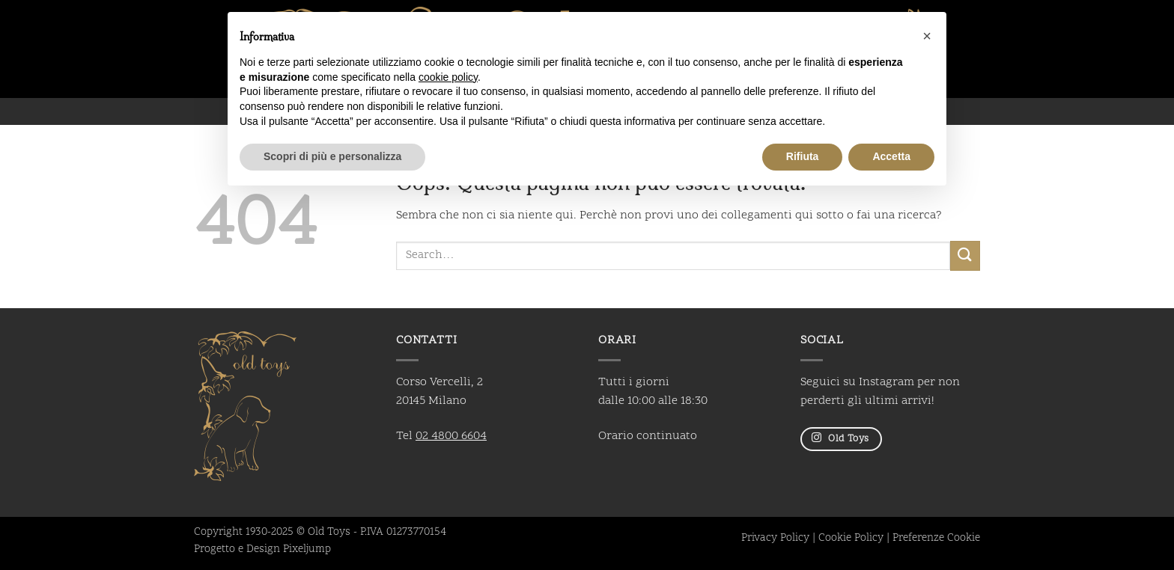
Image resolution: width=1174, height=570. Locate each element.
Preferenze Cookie (936, 538)
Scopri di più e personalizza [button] (332, 156)
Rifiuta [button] (802, 156)
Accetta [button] (891, 156)
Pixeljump (307, 549)
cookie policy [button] (448, 77)
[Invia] (965, 255)
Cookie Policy (850, 538)
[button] (927, 36)
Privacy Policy (775, 538)
